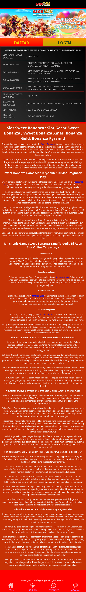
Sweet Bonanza (48, 144)
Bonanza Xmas (62, 277)
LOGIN (64, 42)
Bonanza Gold (37, 295)
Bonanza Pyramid (47, 314)
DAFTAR (21, 42)
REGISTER (32, 587)
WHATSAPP (54, 587)
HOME (11, 587)
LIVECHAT (75, 587)
